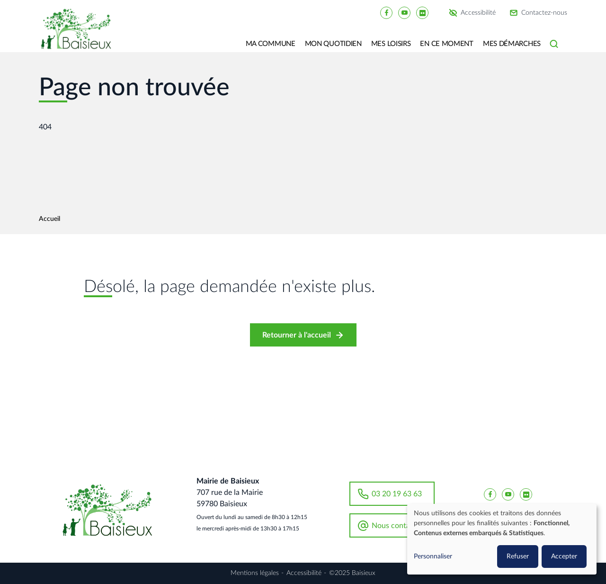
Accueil (49, 219)
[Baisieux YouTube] (404, 12)
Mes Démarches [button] (512, 43)
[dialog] (502, 539)
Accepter (564, 556)
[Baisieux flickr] (422, 12)
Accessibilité (478, 12)
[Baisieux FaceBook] (386, 12)
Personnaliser (433, 556)
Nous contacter (397, 525)
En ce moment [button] (446, 43)
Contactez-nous (544, 12)
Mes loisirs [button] (391, 43)
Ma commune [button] (270, 43)
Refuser (518, 556)
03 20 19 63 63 (397, 494)
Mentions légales (255, 573)
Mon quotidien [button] (333, 43)
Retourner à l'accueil (296, 335)
